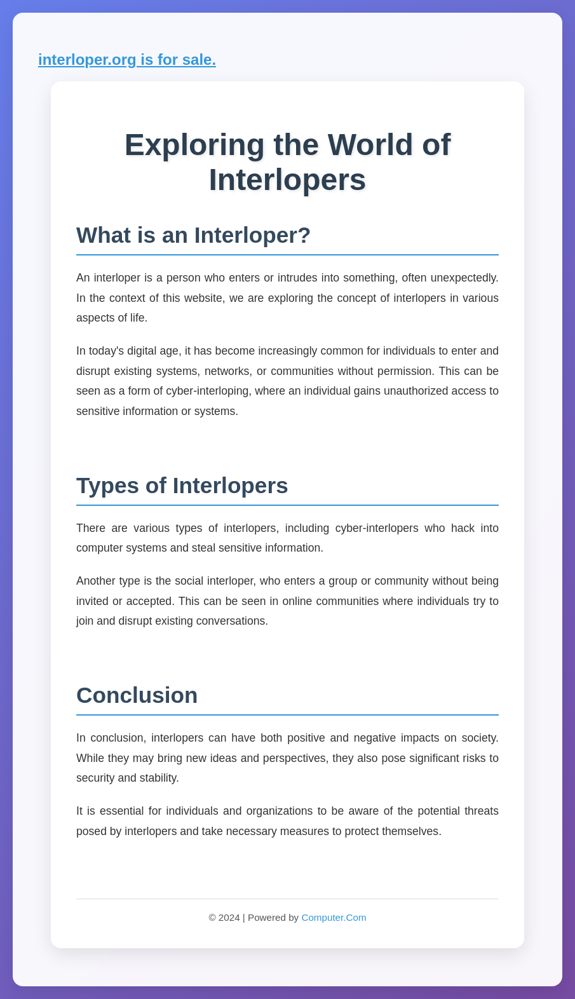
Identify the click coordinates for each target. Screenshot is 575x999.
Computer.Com (333, 917)
